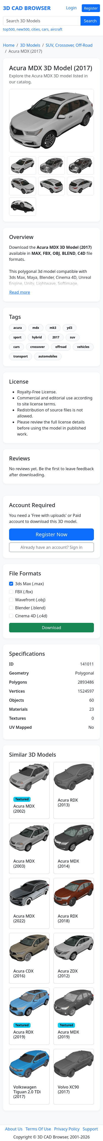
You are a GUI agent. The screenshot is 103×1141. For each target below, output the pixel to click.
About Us (13, 1129)
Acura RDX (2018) (68, 918)
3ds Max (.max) (29, 583)
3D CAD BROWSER (27, 8)
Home (9, 45)
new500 (23, 29)
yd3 (69, 328)
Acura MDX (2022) (24, 918)
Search (90, 21)
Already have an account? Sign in (51, 547)
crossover (37, 347)
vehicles (83, 347)
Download (51, 627)
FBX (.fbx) (24, 591)
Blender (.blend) (30, 608)
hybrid (37, 337)
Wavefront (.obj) (30, 600)
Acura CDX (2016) (23, 973)
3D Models (30, 45)
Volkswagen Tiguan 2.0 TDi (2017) (27, 1091)
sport (17, 337)
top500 (9, 29)
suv (72, 337)
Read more (19, 292)
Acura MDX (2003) (24, 863)
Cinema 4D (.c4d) (31, 616)
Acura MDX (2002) (24, 808)
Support (90, 1129)
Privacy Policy (67, 1129)
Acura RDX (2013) (68, 802)
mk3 (53, 328)
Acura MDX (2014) (68, 863)
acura (17, 328)
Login (71, 8)
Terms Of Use (38, 1129)
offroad (60, 347)
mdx (36, 328)
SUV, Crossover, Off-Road (69, 45)
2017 (55, 337)
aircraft (56, 29)
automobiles (47, 356)
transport (20, 356)
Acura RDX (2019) (23, 1034)
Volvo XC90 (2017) (68, 1089)
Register (91, 8)
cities (35, 29)
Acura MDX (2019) (68, 1034)
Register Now (51, 534)
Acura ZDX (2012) (68, 973)
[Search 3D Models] (42, 21)
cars (45, 29)
